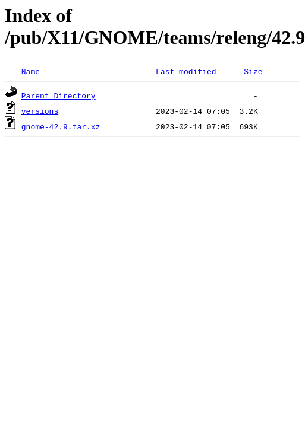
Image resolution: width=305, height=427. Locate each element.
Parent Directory (58, 95)
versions (39, 111)
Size (253, 71)
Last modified (186, 71)
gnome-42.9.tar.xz (60, 126)
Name (30, 71)
